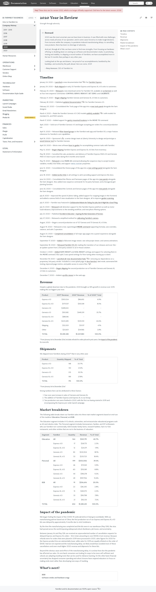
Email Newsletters (9, 111)
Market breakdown (127, 43)
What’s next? (125, 49)
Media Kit (19, 117)
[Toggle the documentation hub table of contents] (14, 17)
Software (52, 3)
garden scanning (108, 198)
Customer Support (9, 69)
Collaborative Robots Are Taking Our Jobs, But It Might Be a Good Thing (94, 203)
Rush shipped (60, 87)
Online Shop (7, 76)
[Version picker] (31, 17)
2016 (5, 33)
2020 (5, 47)
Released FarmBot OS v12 (67, 245)
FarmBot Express (95, 82)
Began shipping (60, 98)
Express (34, 3)
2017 (5, 37)
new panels (103, 179)
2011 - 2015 (7, 30)
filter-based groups (67, 132)
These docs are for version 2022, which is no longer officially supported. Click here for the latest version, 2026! (78, 10)
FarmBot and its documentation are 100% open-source (78, 589)
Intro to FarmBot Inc (10, 22)
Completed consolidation (64, 234)
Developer (63, 3)
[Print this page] (146, 17)
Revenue (123, 37)
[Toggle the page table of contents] (137, 31)
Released (59, 91)
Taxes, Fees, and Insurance (13, 142)
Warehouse (7, 66)
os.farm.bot (107, 91)
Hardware (6, 87)
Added (59, 241)
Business (84, 3)
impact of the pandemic (109, 340)
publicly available (93, 113)
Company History (9, 25)
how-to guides (74, 145)
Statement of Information (12, 152)
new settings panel (95, 168)
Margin (5, 131)
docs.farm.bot (92, 261)
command (83, 227)
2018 (5, 40)
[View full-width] (140, 17)
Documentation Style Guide (13, 93)
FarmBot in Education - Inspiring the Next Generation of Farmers (81, 214)
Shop (93, 3)
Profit (5, 135)
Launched (58, 82)
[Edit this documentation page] (151, 17)
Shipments (124, 40)
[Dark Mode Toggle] (149, 3)
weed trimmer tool (47, 141)
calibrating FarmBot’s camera (87, 218)
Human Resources (9, 56)
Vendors (6, 73)
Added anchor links (59, 175)
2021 (5, 51)
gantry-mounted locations (77, 120)
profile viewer (68, 275)
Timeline (123, 34)
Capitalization (8, 138)
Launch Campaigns (9, 104)
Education (74, 3)
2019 (5, 44)
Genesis (43, 3)
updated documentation (72, 102)
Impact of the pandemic (129, 46)
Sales (5, 128)
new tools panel (97, 106)
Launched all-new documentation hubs (71, 259)
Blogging (6, 114)
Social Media (7, 107)
